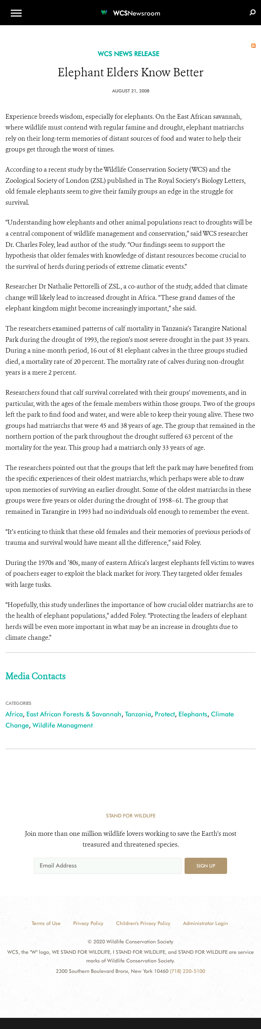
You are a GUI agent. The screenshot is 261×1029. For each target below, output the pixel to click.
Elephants (192, 714)
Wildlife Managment (62, 725)
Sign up (205, 866)
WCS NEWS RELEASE (128, 54)
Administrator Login (205, 923)
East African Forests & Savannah (73, 714)
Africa (14, 714)
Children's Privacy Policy (143, 923)
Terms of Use (46, 923)
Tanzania (138, 714)
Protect (165, 714)
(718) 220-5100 (187, 971)
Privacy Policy (88, 923)
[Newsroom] (130, 8)
